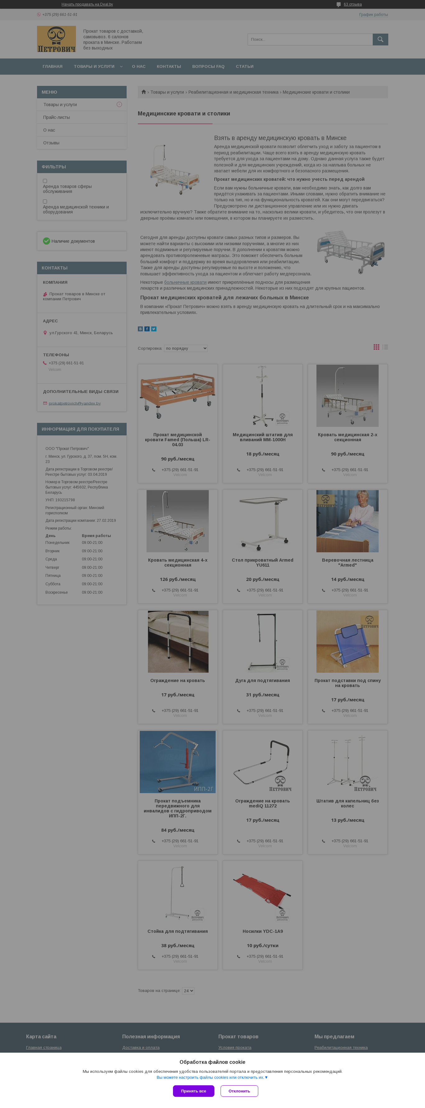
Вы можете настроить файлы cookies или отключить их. (210, 1077)
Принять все (193, 1091)
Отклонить (239, 1091)
